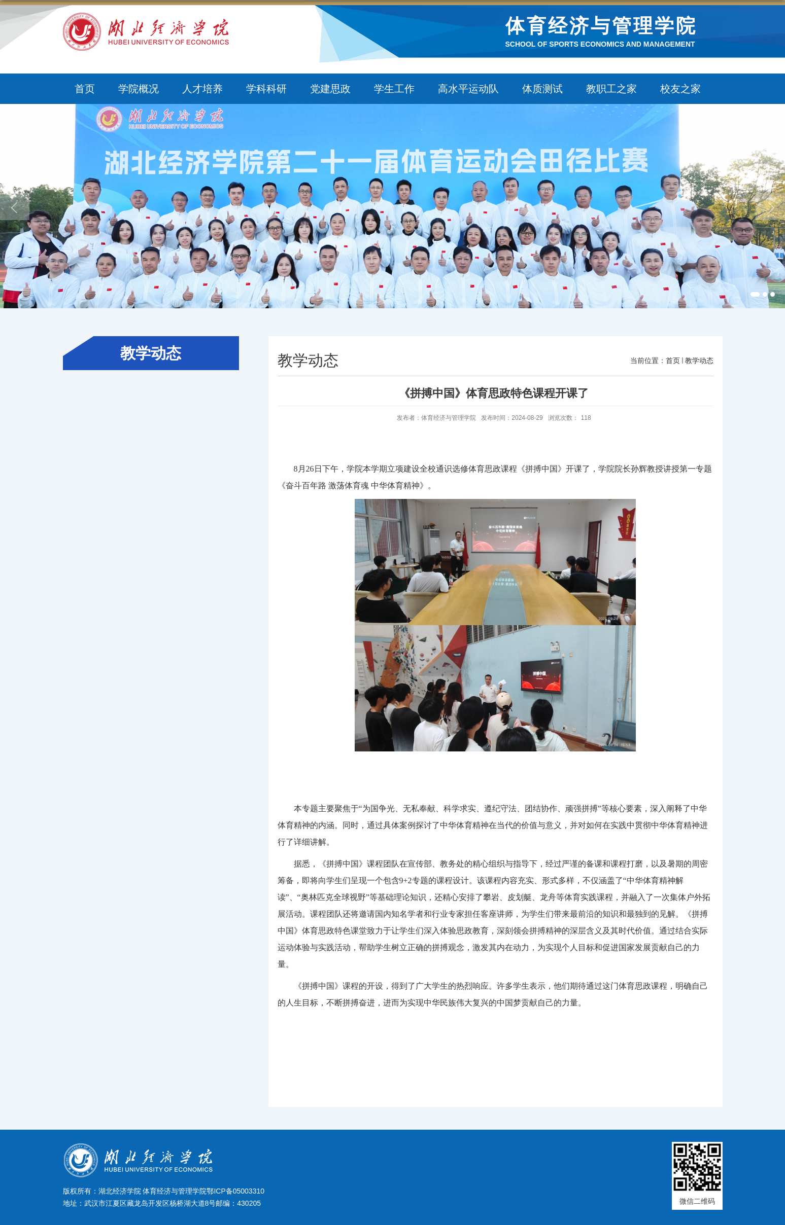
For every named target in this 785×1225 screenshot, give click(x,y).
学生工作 (394, 88)
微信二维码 (697, 1201)
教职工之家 (611, 88)
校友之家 (680, 88)
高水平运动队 (468, 88)
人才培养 (202, 88)
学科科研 (266, 88)
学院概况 (138, 88)
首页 (85, 88)
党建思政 (330, 88)
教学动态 (699, 360)
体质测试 (542, 88)
